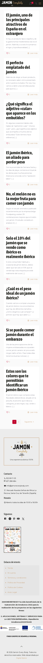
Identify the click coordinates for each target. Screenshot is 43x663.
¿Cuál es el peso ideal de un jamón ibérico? (20, 293)
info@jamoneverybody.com (17, 486)
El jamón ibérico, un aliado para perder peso (19, 157)
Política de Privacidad (16, 583)
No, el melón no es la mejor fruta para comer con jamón (21, 198)
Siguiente (30, 422)
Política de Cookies (15, 587)
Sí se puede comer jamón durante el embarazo (20, 334)
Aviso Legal (12, 592)
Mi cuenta (12, 573)
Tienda (10, 568)
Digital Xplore (21, 658)
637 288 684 (11, 481)
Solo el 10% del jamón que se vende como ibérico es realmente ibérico (20, 247)
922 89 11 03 (11, 478)
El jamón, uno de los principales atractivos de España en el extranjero (19, 24)
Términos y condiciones (17, 578)
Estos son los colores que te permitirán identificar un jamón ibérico (17, 380)
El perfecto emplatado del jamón (18, 67)
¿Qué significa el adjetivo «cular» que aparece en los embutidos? (21, 110)
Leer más (33, 53)
